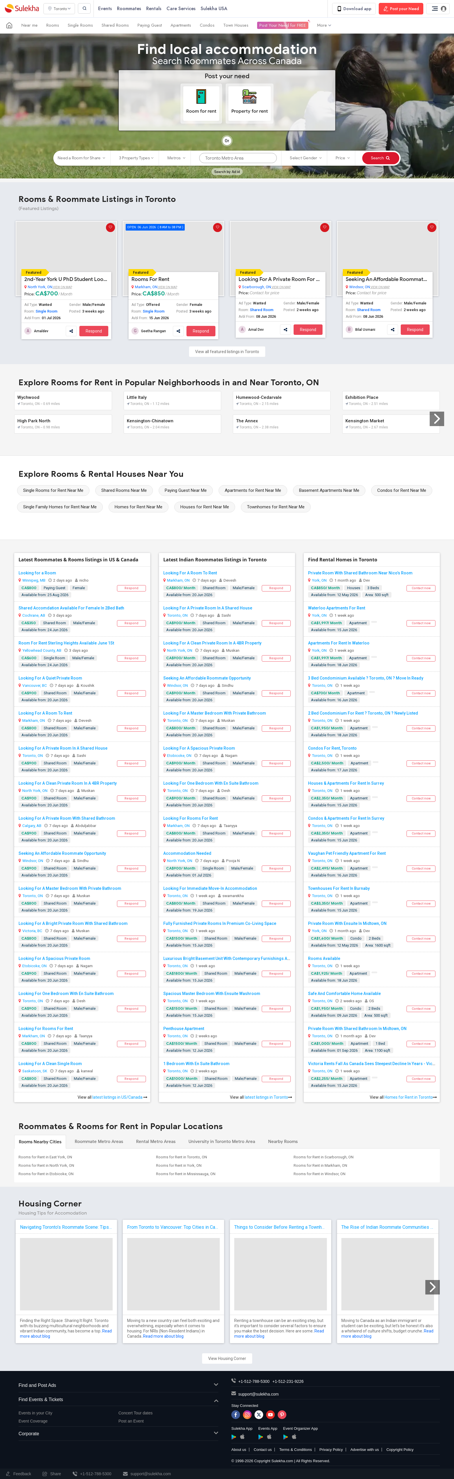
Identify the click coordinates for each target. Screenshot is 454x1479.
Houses (353, 588)
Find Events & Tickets (118, 1400)
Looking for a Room (37, 573)
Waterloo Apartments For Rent (336, 608)
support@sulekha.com (258, 1394)
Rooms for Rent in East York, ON (45, 1157)
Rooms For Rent (150, 279)
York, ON (319, 580)
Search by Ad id (227, 171)
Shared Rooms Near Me (124, 490)
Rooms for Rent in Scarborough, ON (324, 1157)
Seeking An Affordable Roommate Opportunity (388, 279)
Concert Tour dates (135, 1413)
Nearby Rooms (283, 1141)
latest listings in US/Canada (119, 1097)
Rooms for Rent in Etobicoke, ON (46, 1174)
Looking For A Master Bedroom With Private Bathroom (70, 888)
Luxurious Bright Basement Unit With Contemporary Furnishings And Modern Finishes (244, 958)
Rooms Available (324, 958)
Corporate (118, 1434)
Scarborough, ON (256, 287)
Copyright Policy (399, 1449)
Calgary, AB (31, 825)
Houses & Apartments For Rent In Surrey (346, 783)
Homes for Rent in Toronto (411, 1097)
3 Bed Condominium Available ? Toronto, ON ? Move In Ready (365, 678)
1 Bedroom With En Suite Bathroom (196, 1063)
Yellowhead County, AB (41, 650)
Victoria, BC (32, 930)
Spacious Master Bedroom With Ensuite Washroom (211, 993)
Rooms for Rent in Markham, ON (320, 1165)
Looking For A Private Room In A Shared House (63, 748)
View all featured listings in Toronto (227, 351)
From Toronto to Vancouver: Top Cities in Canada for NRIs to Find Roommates (173, 1227)
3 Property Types (136, 158)
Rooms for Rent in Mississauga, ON (185, 1174)
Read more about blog (163, 1336)
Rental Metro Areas (155, 1141)
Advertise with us (364, 1449)
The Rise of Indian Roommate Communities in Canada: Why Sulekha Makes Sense (387, 1227)
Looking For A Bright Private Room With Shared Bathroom (73, 923)
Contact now (421, 588)
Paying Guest (150, 25)
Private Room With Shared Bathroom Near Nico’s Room (360, 573)
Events (106, 8)
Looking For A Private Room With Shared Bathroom (67, 818)
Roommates (130, 8)
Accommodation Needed (187, 853)
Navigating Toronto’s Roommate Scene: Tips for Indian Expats (66, 1227)
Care (181, 8)
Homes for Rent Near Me (138, 507)
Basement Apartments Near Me (329, 490)
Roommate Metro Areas (99, 1141)
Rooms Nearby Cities (40, 1141)
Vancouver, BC (34, 685)
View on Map (62, 287)
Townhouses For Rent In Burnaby (339, 888)
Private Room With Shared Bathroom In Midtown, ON (357, 1028)
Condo (356, 938)
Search (380, 158)
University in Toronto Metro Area (221, 1141)
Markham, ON (146, 287)
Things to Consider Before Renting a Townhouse (280, 1227)
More (324, 25)
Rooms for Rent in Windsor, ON (319, 1174)
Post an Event (131, 1421)
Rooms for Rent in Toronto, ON (181, 1157)
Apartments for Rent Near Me (253, 490)
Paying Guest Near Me (186, 490)
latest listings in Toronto (268, 1097)
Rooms (52, 25)
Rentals (154, 8)
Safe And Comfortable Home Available (344, 993)
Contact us (263, 1449)
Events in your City (35, 1413)
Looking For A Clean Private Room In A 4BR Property (68, 783)
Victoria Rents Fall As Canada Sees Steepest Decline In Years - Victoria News (380, 1063)
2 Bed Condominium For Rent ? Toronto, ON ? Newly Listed (363, 713)
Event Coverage (33, 1421)
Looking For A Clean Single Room (50, 1063)
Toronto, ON (32, 755)
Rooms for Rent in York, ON (179, 1165)
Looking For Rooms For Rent (46, 1028)
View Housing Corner (227, 1358)
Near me (29, 25)
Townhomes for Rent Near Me (276, 507)
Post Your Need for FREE (282, 25)
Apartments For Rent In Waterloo (338, 643)
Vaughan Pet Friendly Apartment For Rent (347, 853)
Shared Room (261, 310)
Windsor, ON (359, 287)
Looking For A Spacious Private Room (54, 958)
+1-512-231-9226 (288, 1381)
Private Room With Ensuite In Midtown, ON (347, 923)
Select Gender (306, 158)
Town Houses (235, 25)
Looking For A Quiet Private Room (50, 678)
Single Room (46, 311)
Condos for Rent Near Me (401, 490)
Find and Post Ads (118, 1386)
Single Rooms (80, 25)
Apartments (181, 25)
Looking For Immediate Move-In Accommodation (210, 888)
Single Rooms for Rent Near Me (53, 490)
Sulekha (21, 9)
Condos (207, 25)
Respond (94, 331)
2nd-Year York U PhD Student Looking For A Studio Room (66, 279)
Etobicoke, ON (34, 965)
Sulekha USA (215, 8)
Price (343, 158)
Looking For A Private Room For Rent (281, 279)
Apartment (358, 623)
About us (238, 1449)
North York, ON (40, 287)
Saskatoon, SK (34, 1071)
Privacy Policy (331, 1449)
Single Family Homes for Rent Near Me (60, 507)
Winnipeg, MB (33, 580)
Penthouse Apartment (183, 1028)
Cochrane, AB (33, 615)
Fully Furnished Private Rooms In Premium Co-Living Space (219, 923)
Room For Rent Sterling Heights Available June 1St (66, 643)
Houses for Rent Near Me (204, 507)
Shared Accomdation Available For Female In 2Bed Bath (71, 608)
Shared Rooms (115, 25)
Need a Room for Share (81, 158)
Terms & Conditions (295, 1449)
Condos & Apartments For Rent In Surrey (346, 818)
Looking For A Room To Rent (45, 713)
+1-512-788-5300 (254, 1381)
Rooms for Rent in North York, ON (46, 1165)
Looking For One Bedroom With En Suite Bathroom (66, 993)
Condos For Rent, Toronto (332, 748)
